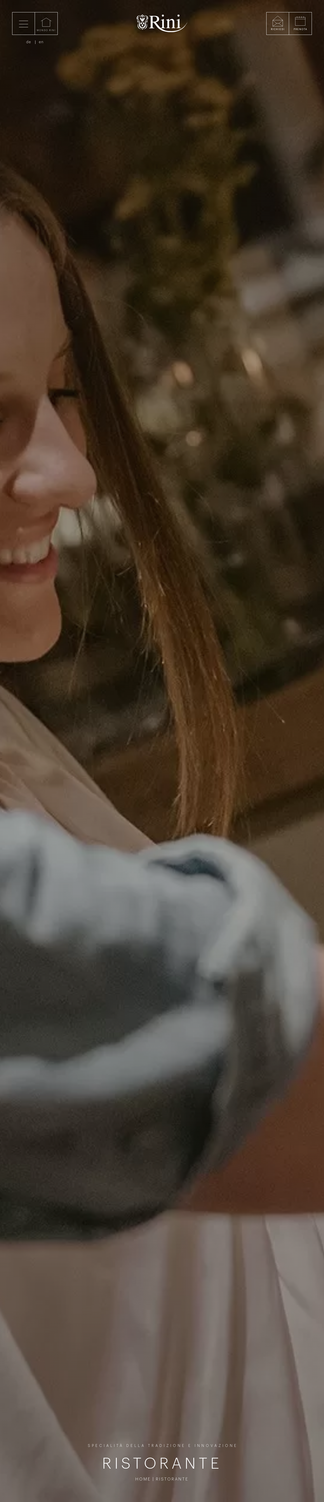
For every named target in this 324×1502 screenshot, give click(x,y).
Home (143, 1479)
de (28, 42)
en (41, 42)
